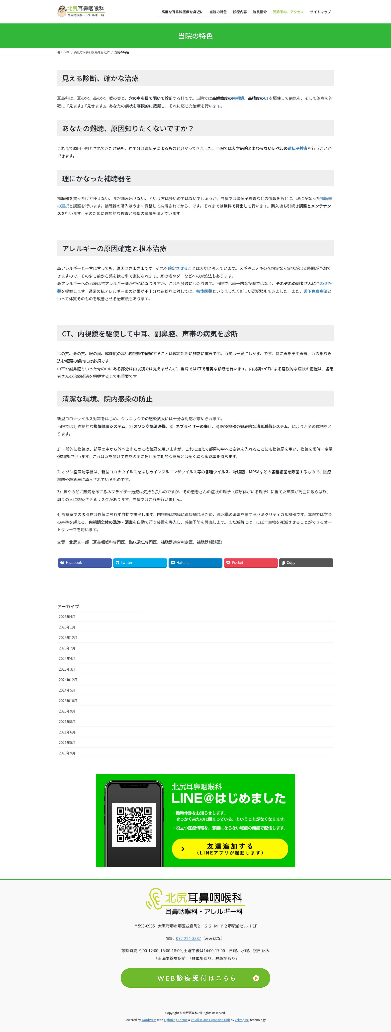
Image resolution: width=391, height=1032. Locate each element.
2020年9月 (67, 752)
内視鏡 (238, 98)
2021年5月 (67, 742)
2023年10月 (68, 700)
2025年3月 (67, 669)
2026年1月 (67, 626)
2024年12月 (68, 679)
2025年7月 (67, 647)
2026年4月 (67, 616)
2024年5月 (67, 690)
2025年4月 (67, 658)
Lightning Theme (176, 1020)
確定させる (178, 268)
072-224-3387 (188, 938)
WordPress (149, 1020)
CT (266, 98)
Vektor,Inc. (242, 1020)
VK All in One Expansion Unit (210, 1020)
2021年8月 (67, 721)
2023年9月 (67, 711)
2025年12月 (68, 637)
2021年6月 (67, 731)
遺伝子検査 (298, 148)
